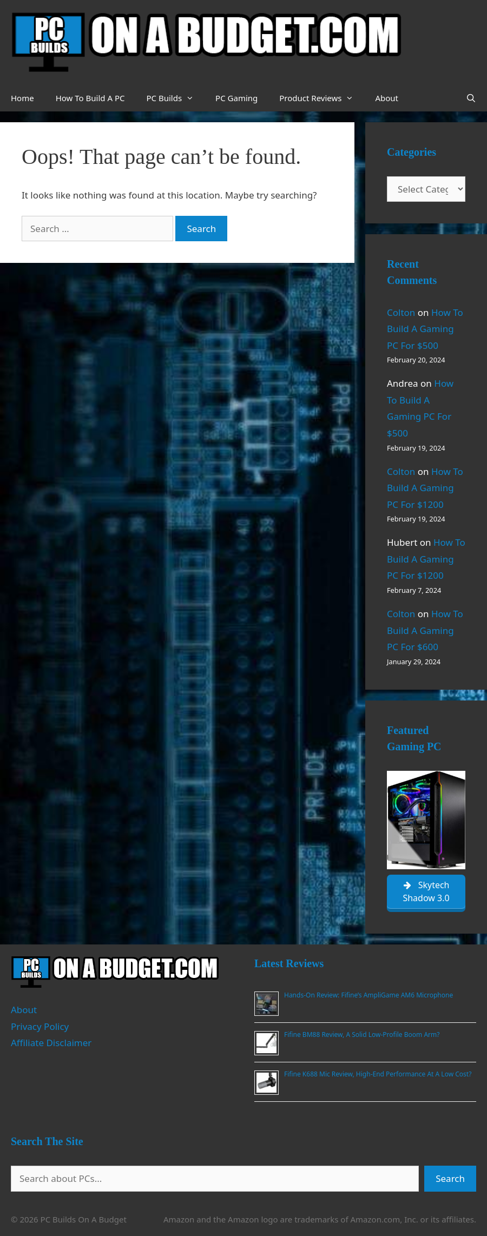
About (386, 97)
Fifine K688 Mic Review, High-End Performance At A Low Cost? (377, 1074)
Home (22, 97)
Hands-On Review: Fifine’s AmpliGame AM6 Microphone (368, 995)
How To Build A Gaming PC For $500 (425, 329)
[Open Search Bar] (471, 97)
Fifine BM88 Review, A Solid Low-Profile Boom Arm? (361, 1034)
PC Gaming (236, 97)
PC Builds (175, 97)
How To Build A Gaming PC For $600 (425, 630)
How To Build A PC (90, 97)
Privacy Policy (40, 1026)
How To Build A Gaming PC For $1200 (425, 488)
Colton (401, 312)
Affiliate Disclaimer (51, 1042)
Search (450, 1178)
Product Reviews (321, 97)
